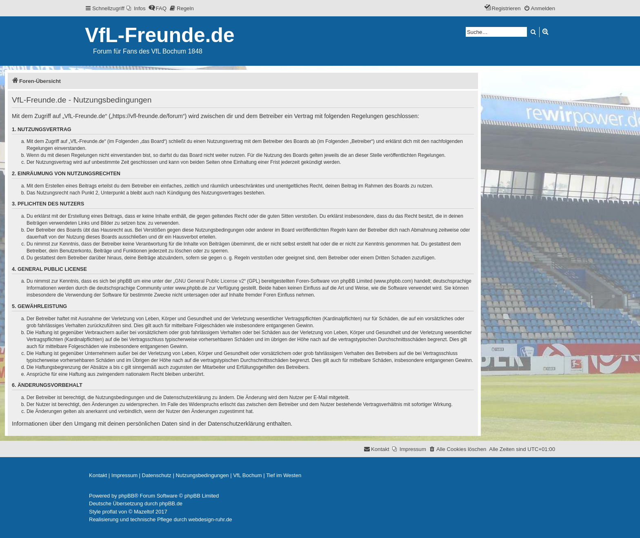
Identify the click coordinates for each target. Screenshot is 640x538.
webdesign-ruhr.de (210, 519)
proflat (109, 512)
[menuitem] (136, 8)
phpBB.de (170, 503)
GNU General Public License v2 (209, 281)
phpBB (126, 496)
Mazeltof (144, 512)
